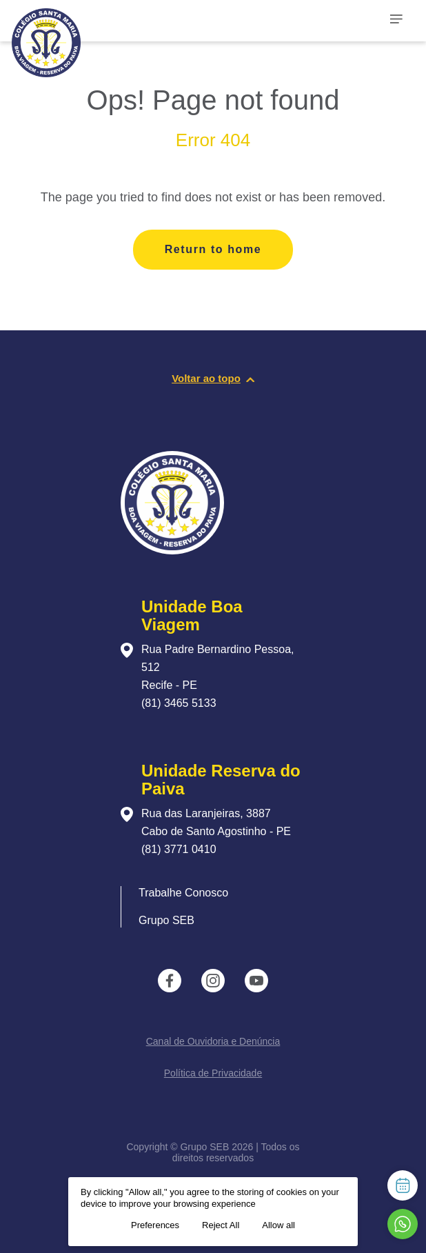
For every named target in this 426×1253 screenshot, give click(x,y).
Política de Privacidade (213, 1073)
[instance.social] (169, 980)
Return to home (213, 249)
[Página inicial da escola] (172, 551)
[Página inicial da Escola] (81, 34)
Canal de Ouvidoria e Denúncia (213, 1041)
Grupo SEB (166, 920)
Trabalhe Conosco (183, 893)
